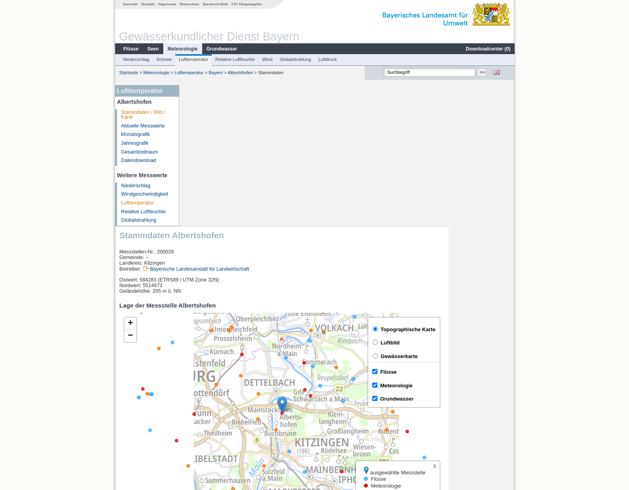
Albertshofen (240, 72)
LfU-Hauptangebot (246, 4)
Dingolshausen (207, 416)
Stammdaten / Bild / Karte (143, 114)
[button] (348, 263)
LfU (504, 368)
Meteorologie (182, 49)
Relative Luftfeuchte (235, 59)
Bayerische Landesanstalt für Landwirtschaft (265, 128)
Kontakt (147, 4)
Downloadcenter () (487, 49)
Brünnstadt (203, 425)
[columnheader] (220, 389)
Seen (152, 49)
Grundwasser (221, 49)
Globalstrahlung (294, 59)
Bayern (215, 72)
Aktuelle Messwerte (142, 126)
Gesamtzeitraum (139, 152)
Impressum (167, 4)
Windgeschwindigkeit (144, 194)
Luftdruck (327, 59)
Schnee (163, 59)
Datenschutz (189, 4)
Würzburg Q (204, 407)
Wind (267, 59)
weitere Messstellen (217, 434)
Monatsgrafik (135, 134)
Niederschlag (136, 59)
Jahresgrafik (134, 143)
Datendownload (138, 160)
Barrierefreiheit (215, 4)
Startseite (129, 4)
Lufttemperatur (193, 59)
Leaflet (489, 368)
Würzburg (201, 398)
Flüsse (130, 49)
